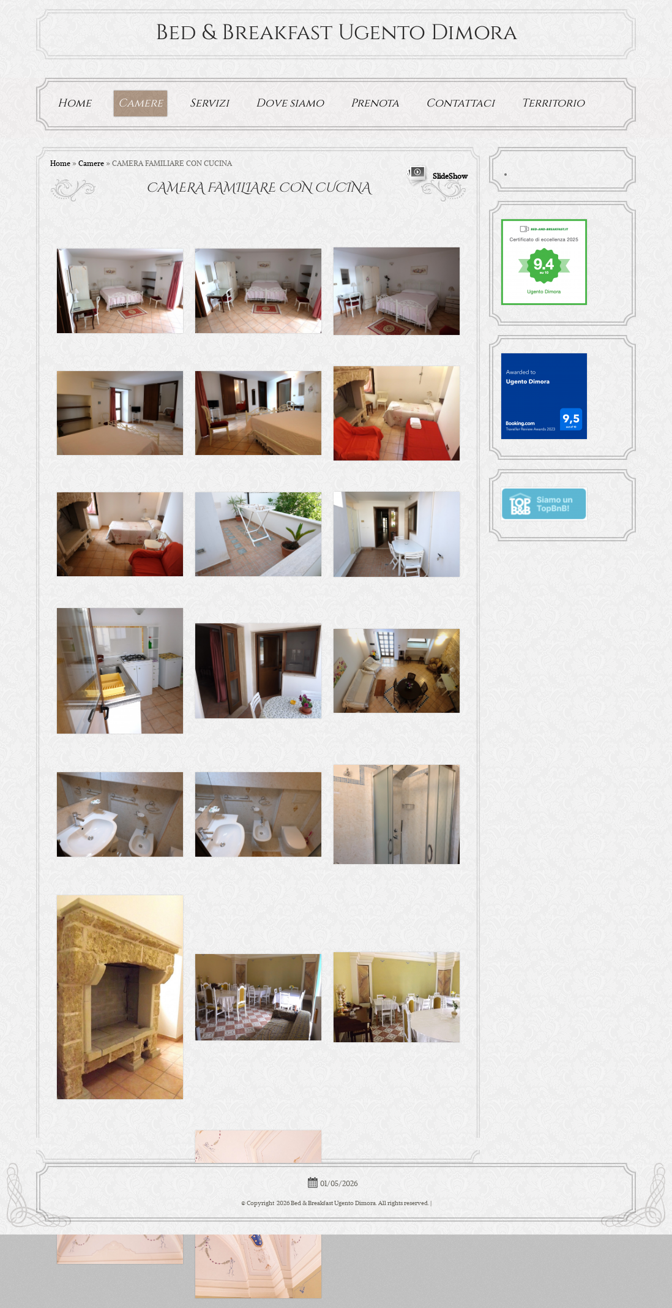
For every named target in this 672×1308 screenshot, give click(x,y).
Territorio (552, 103)
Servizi (209, 103)
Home (74, 103)
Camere (140, 103)
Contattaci (460, 103)
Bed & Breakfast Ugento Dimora (336, 32)
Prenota (375, 103)
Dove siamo (290, 103)
